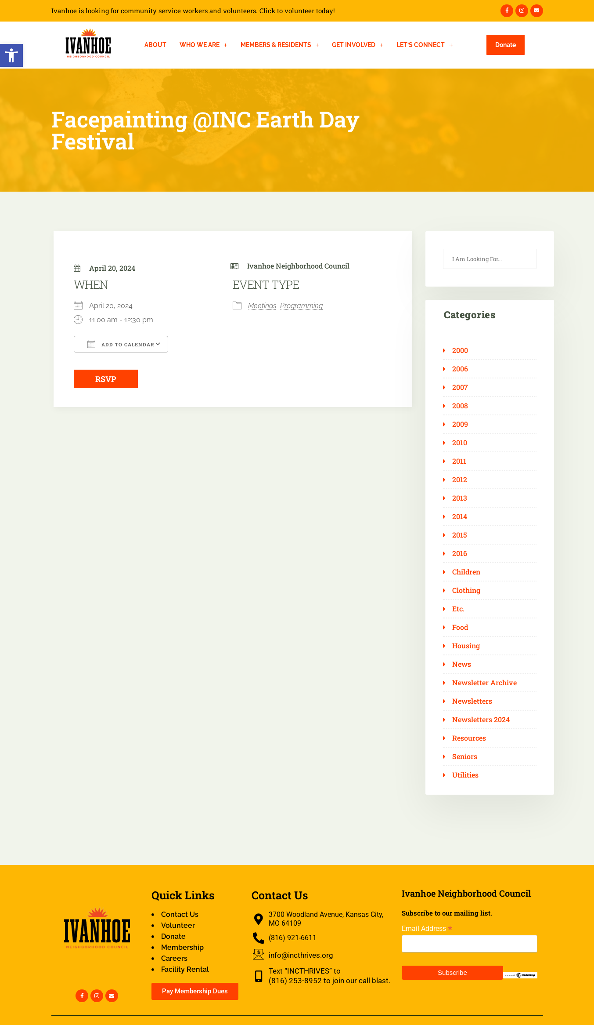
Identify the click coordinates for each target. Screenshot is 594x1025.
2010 (459, 442)
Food (460, 627)
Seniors (464, 756)
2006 (460, 368)
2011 (459, 461)
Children (466, 571)
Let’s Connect (424, 44)
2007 (460, 387)
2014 (459, 516)
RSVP (105, 379)
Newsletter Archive (484, 682)
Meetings (262, 306)
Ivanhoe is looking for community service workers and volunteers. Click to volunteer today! (193, 11)
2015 (459, 535)
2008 (460, 405)
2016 (459, 553)
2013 (459, 498)
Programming (301, 306)
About (155, 44)
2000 (460, 350)
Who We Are (203, 44)
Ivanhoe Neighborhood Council (298, 265)
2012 (459, 479)
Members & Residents (280, 44)
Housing (466, 645)
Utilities (465, 775)
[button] (11, 55)
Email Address (427, 928)
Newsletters (472, 701)
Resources (469, 738)
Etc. (458, 608)
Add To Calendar (121, 344)
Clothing (466, 590)
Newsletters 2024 (481, 719)
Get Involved (357, 44)
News (461, 664)
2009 (460, 424)
